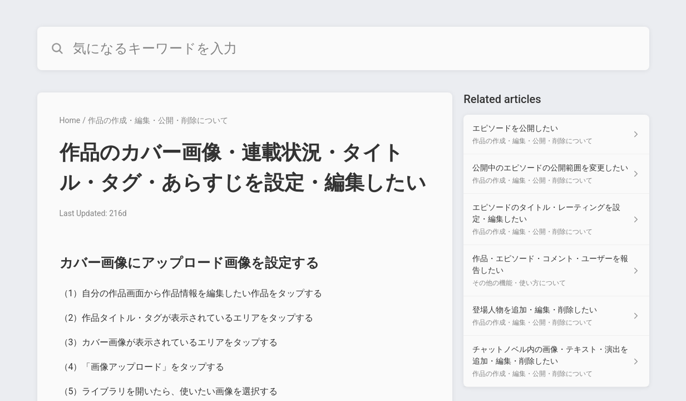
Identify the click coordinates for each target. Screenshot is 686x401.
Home (70, 120)
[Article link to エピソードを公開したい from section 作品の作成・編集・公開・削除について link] (556, 134)
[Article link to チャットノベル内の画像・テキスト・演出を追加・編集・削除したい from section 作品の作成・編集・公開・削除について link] (556, 361)
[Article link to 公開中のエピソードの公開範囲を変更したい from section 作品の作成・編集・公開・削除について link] (556, 174)
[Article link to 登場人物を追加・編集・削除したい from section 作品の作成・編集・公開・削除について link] (556, 316)
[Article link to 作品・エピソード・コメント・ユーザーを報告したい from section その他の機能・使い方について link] (556, 270)
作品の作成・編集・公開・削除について (158, 120)
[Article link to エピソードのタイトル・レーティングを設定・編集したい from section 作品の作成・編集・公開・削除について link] (556, 219)
